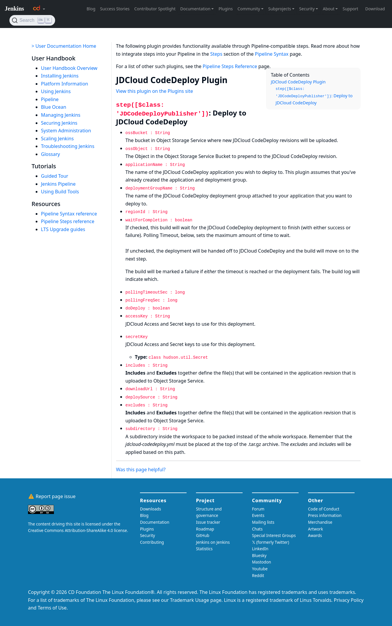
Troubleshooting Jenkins (67, 146)
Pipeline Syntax (272, 54)
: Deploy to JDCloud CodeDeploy (314, 96)
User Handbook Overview (69, 68)
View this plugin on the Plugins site (154, 91)
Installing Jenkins (60, 76)
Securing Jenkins (59, 123)
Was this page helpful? (141, 469)
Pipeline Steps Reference (230, 66)
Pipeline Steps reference (67, 221)
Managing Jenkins (60, 115)
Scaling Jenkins (57, 138)
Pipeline (50, 99)
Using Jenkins (56, 91)
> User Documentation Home (64, 46)
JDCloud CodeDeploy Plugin (298, 82)
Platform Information (64, 83)
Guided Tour (54, 176)
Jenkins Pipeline (58, 184)
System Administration (66, 130)
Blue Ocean (53, 107)
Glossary (50, 154)
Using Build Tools (60, 191)
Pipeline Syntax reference (69, 213)
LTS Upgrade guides (63, 229)
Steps (216, 54)
